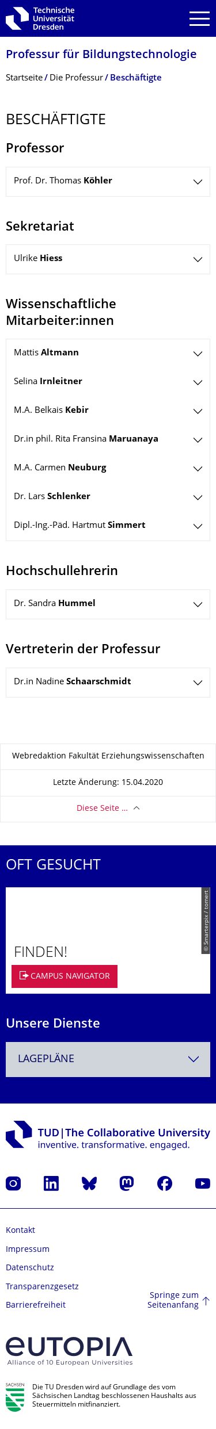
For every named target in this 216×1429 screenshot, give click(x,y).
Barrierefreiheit (36, 1305)
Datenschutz (30, 1268)
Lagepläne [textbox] (46, 1059)
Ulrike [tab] (38, 259)
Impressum (28, 1250)
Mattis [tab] (46, 353)
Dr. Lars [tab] (52, 497)
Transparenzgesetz (42, 1287)
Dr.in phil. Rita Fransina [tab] (86, 439)
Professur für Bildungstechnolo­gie (101, 55)
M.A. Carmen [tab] (60, 468)
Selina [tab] (48, 382)
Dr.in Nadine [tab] (72, 682)
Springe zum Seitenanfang (173, 1301)
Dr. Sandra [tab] (55, 604)
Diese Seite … (102, 809)
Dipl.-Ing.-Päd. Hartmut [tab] (80, 526)
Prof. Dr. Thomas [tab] (63, 181)
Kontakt (20, 1231)
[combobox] (108, 1059)
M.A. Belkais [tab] (51, 411)
